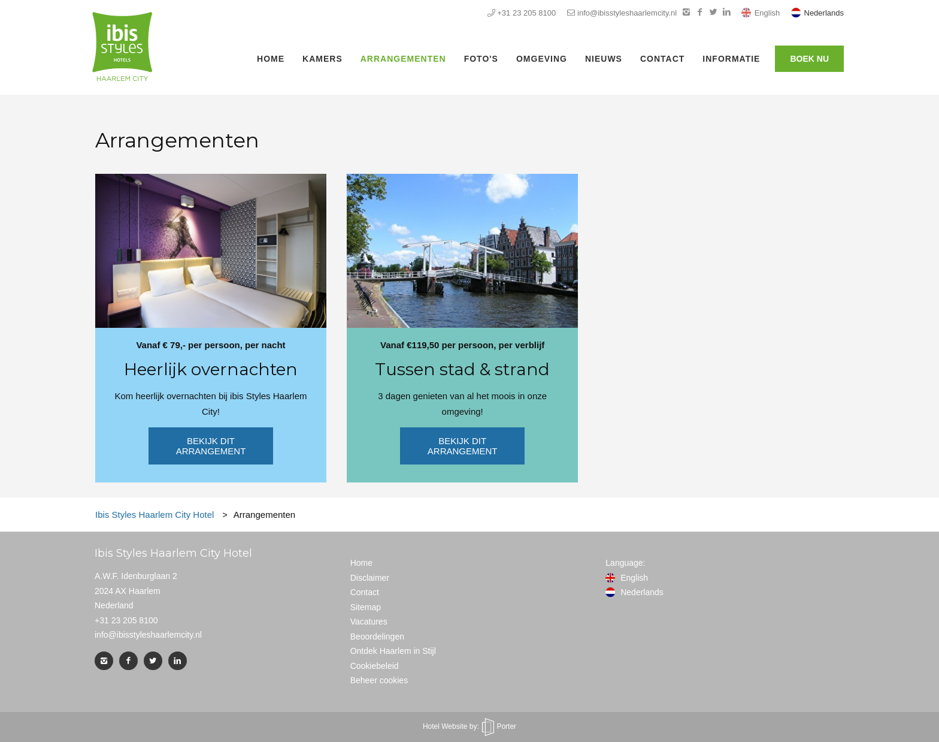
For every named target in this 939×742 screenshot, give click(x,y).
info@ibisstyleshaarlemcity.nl (622, 12)
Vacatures (368, 621)
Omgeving (541, 59)
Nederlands (817, 12)
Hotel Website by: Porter (469, 726)
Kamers (322, 59)
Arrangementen (403, 59)
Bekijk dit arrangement (211, 446)
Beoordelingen (377, 636)
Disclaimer (369, 578)
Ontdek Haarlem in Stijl (393, 651)
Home (270, 59)
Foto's (481, 59)
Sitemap (365, 607)
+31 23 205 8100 (521, 12)
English (761, 12)
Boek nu (809, 59)
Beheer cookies (379, 680)
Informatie (731, 59)
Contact (662, 59)
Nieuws (603, 59)
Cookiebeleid (374, 666)
